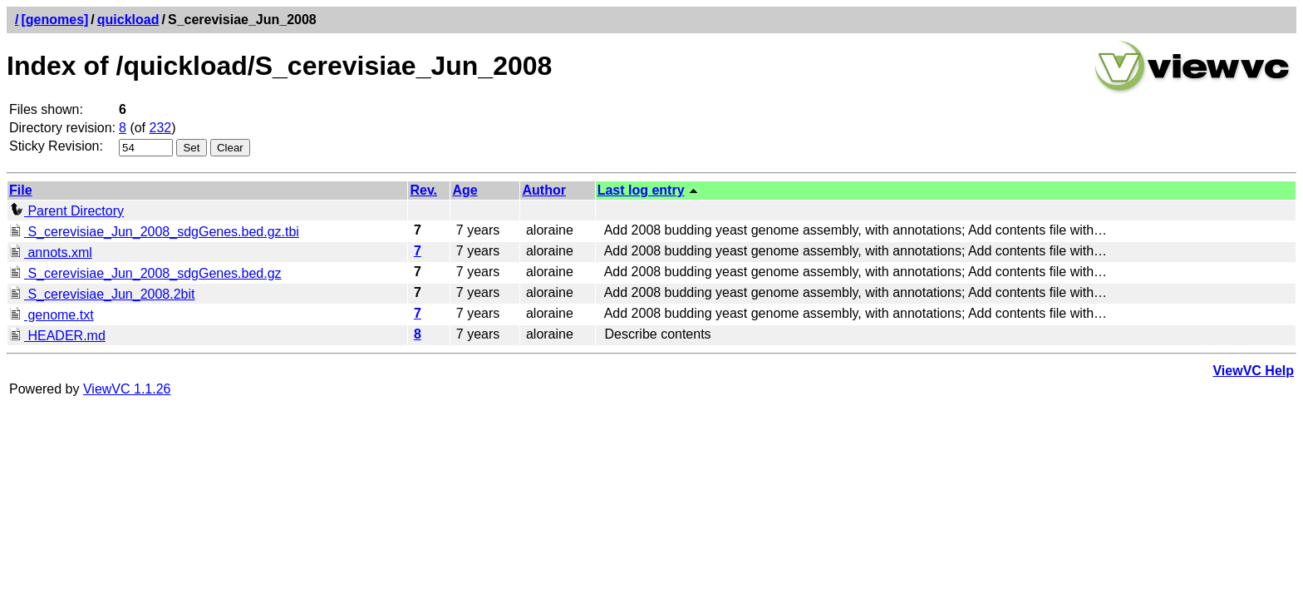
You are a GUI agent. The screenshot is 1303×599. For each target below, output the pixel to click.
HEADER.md (57, 336)
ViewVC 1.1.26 (127, 389)
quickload (128, 19)
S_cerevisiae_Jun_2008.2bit (101, 294)
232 (161, 128)
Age (464, 190)
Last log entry (641, 190)
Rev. (423, 190)
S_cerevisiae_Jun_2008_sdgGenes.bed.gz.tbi (154, 232)
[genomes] (54, 19)
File (20, 190)
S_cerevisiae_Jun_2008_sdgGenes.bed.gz (145, 273)
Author (543, 190)
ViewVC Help (1253, 371)
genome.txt (51, 315)
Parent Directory (66, 211)
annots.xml (50, 252)
